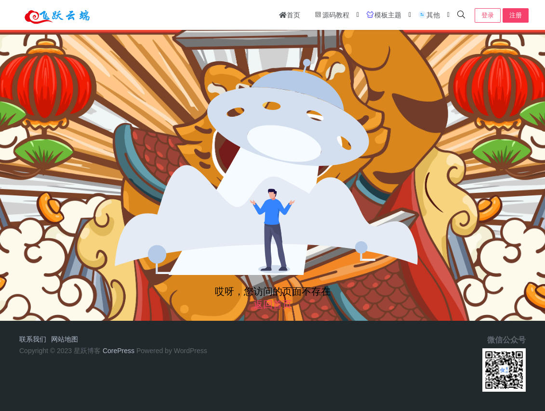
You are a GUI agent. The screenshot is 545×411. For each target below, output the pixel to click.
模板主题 (383, 14)
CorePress (118, 351)
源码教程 (331, 14)
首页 (289, 15)
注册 (515, 15)
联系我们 (32, 339)
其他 (429, 14)
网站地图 (64, 339)
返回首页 (272, 304)
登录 (487, 15)
